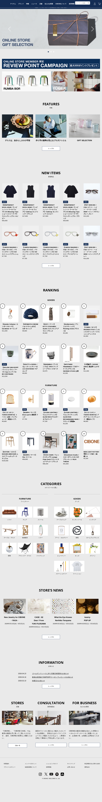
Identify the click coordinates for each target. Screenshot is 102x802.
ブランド (28, 21)
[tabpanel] (51, 44)
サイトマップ (71, 784)
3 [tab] (54, 67)
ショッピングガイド (52, 784)
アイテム (20, 21)
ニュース (42, 21)
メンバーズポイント (31, 784)
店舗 (49, 21)
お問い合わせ (71, 787)
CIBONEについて (70, 21)
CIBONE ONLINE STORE (51, 15)
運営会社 (87, 787)
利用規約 (6, 784)
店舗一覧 (17, 766)
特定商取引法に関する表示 (92, 784)
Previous (10, 43)
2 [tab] (51, 67)
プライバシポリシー (9, 787)
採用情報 (82, 21)
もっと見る (51, 164)
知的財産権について (31, 787)
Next (91, 43)
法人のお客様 (58, 21)
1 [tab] (48, 67)
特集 (35, 21)
